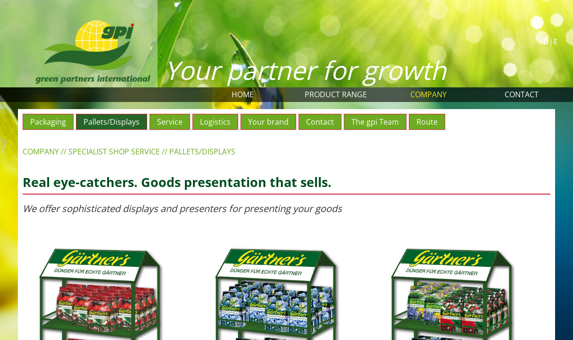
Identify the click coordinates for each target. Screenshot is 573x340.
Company (41, 151)
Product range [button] (336, 94)
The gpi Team (375, 122)
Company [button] (428, 94)
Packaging (48, 122)
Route (427, 122)
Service (170, 122)
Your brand (268, 122)
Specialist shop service (114, 151)
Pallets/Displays (111, 122)
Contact (522, 94)
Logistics (215, 122)
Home (243, 94)
